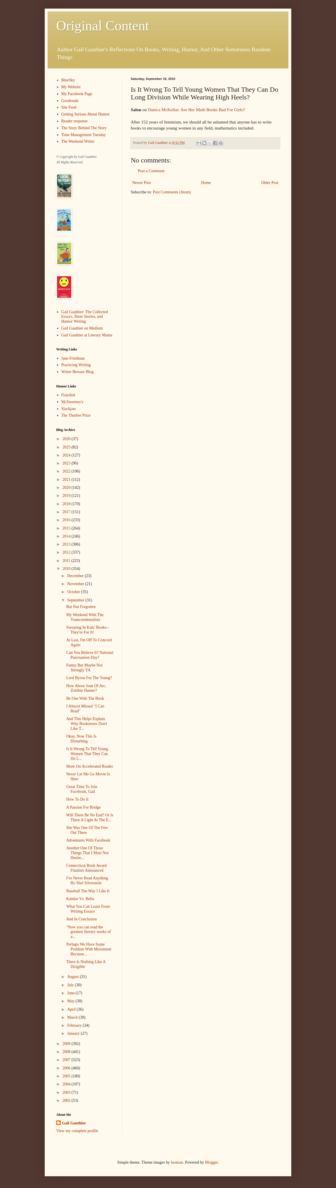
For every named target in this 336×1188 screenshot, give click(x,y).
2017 (67, 512)
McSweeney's (72, 402)
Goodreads (70, 101)
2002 (67, 1100)
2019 (67, 495)
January (74, 1033)
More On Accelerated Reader (89, 766)
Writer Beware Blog (77, 372)
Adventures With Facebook (88, 840)
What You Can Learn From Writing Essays (88, 908)
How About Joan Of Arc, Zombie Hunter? (86, 688)
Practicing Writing (76, 365)
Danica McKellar (163, 109)
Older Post (270, 183)
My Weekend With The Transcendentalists (84, 617)
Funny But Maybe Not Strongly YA (84, 667)
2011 (66, 560)
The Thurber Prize (76, 415)
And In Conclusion (81, 919)
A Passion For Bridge (83, 807)
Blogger (211, 1162)
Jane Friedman (73, 358)
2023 (67, 463)
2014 (67, 536)
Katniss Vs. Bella (80, 899)
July (71, 985)
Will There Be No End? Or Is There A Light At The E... (89, 817)
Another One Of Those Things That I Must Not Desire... (87, 853)
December (76, 576)
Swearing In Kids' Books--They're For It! (87, 629)
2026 (67, 439)
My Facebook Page (76, 94)
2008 (67, 1052)
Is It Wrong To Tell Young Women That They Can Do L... (87, 754)
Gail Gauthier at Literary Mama (86, 335)
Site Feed (69, 107)
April (72, 1009)
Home (206, 183)
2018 (67, 504)
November (76, 584)
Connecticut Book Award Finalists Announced (86, 868)
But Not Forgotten (80, 607)
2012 (67, 552)
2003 (67, 1092)
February (75, 1025)
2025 (67, 447)
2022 (67, 471)
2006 (67, 1068)
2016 (67, 520)
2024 (67, 455)
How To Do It (77, 799)
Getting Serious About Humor (85, 114)
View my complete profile (77, 1131)
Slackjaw (68, 409)
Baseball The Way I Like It (88, 891)
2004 (67, 1084)
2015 (67, 528)
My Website (71, 87)
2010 (67, 568)
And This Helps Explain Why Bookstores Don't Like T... (86, 724)
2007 (67, 1060)
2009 (67, 1044)
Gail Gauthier (74, 1123)
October (74, 592)
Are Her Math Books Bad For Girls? (213, 109)
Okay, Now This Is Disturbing (81, 738)
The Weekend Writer (78, 141)
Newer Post (141, 183)
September (76, 600)
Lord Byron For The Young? (89, 678)
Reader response (74, 121)
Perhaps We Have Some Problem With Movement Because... (88, 949)
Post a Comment (151, 171)
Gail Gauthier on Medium (82, 328)
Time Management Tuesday (83, 135)
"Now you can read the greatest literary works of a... (88, 932)
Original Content (102, 25)
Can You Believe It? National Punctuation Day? (89, 655)
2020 (67, 487)
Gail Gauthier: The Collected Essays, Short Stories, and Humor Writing (84, 317)
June (71, 993)
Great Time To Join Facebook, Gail (81, 789)
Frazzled (68, 395)
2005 (67, 1076)
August (73, 977)
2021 (67, 479)
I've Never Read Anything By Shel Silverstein (87, 880)
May (71, 1001)
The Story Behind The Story (84, 128)
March (73, 1017)
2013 (67, 544)
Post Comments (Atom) (172, 192)
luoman (177, 1162)
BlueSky (68, 80)
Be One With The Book (85, 698)
